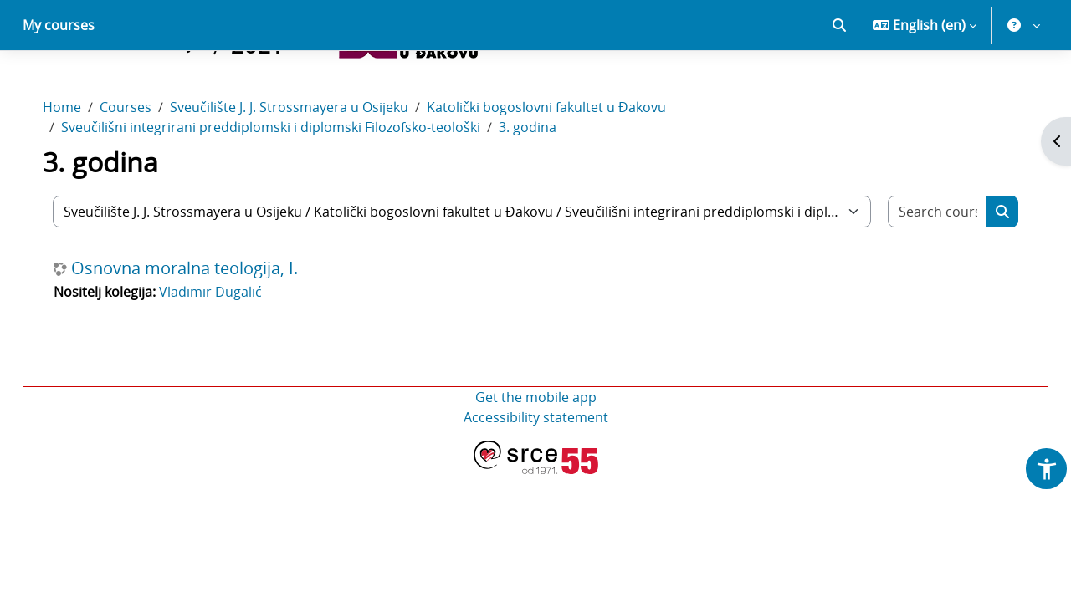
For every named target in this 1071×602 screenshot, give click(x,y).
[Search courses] (923, 270)
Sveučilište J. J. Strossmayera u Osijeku (306, 165)
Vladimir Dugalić (227, 350)
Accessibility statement (536, 476)
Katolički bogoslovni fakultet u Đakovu (563, 165)
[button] (839, 84)
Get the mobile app (536, 455)
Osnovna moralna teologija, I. (201, 327)
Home (78, 165)
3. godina (544, 185)
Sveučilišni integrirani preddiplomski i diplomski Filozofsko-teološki (287, 185)
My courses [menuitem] (59, 83)
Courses (142, 165)
